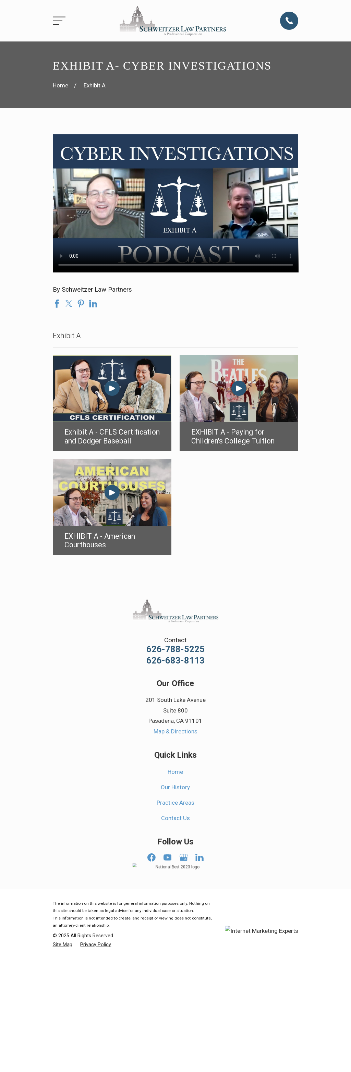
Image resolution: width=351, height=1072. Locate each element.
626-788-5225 (175, 649)
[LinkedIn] (199, 857)
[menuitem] (62, 944)
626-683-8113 (175, 660)
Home (175, 771)
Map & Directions (175, 731)
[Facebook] (151, 857)
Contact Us (175, 818)
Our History (175, 787)
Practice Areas (175, 802)
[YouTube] (168, 857)
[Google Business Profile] (184, 857)
